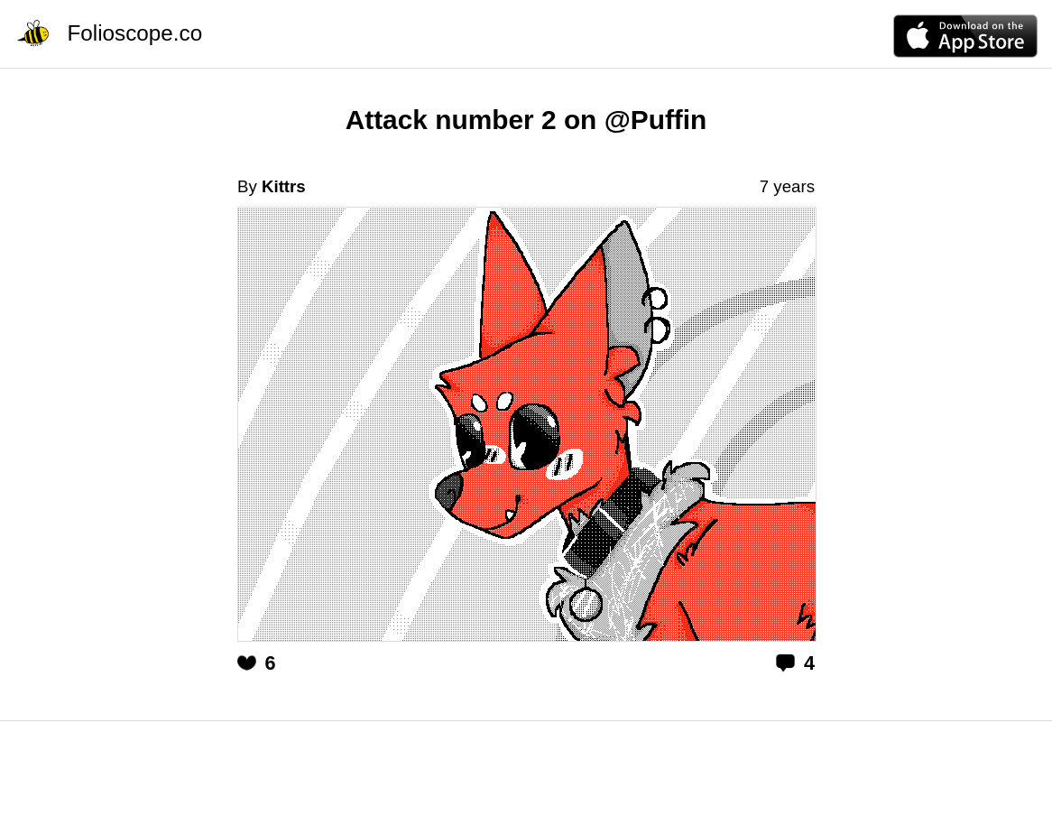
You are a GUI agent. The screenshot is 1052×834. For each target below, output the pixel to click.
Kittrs (284, 186)
